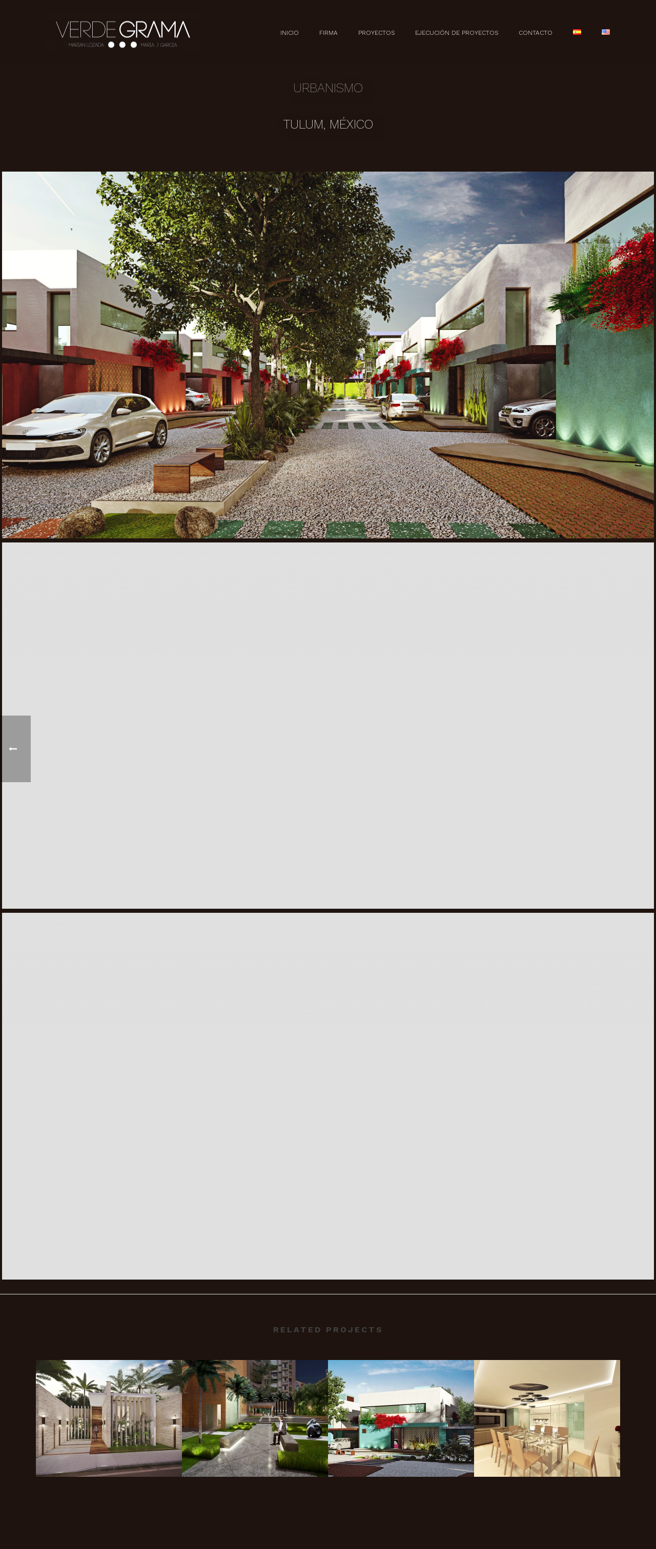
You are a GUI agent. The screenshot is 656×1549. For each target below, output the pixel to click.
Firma (328, 32)
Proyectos (376, 32)
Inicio (289, 32)
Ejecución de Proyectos (456, 32)
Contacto (535, 32)
